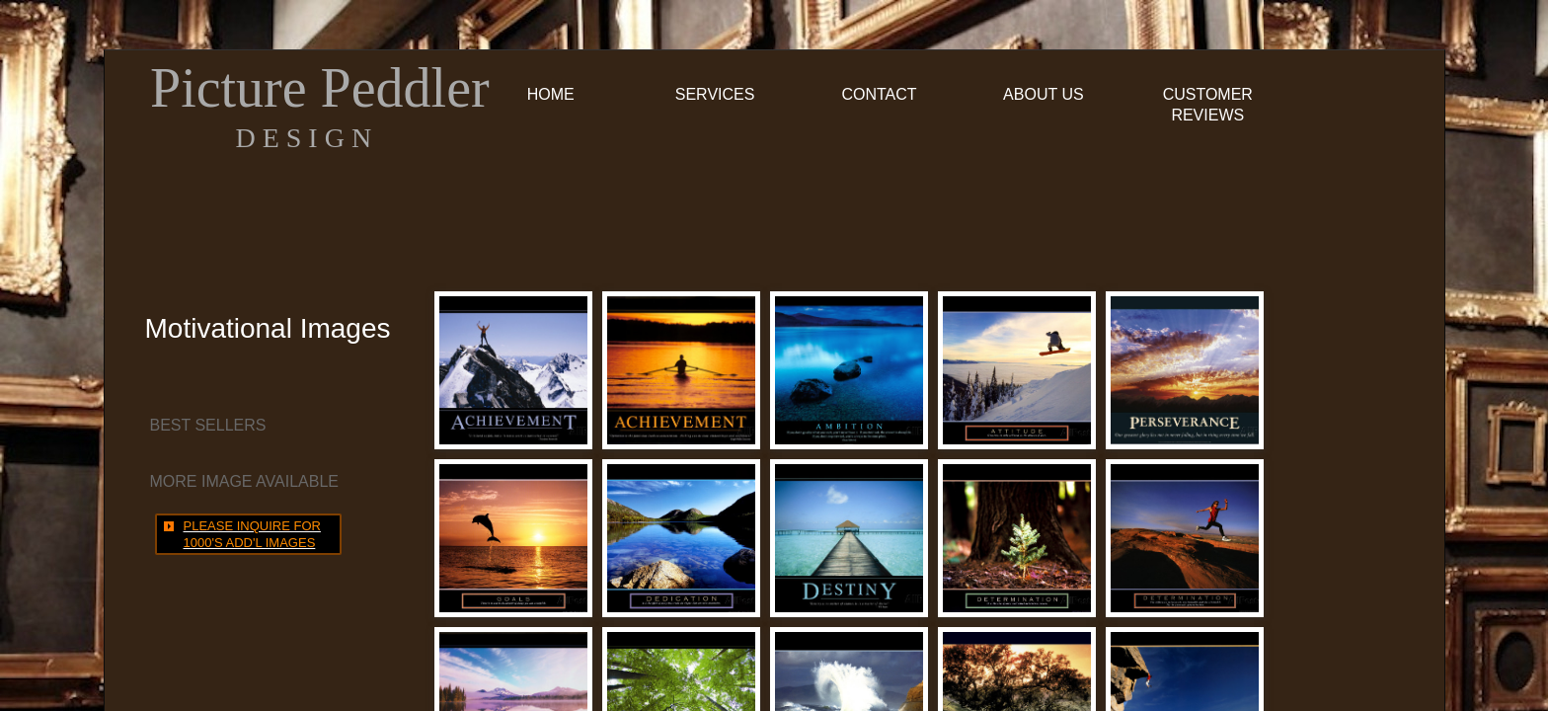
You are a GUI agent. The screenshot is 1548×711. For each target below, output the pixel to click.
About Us (1043, 94)
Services (715, 94)
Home (551, 94)
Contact (878, 94)
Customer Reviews (1208, 104)
